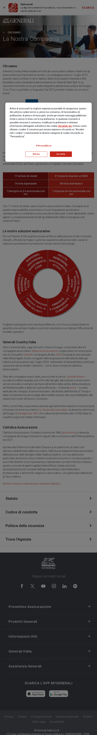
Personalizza (43, 145)
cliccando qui (65, 126)
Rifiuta (36, 154)
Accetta (61, 154)
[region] (48, 132)
